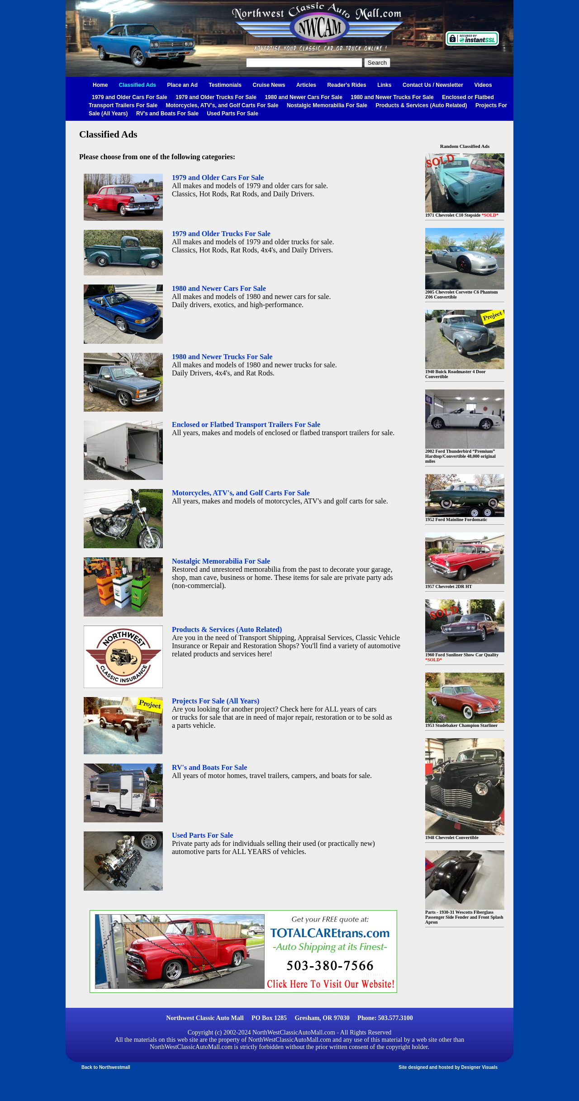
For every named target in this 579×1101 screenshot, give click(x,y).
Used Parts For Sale (232, 113)
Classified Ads (137, 85)
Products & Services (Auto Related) (421, 105)
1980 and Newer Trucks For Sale (392, 97)
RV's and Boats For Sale (167, 113)
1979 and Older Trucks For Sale (216, 97)
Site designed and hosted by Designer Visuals (448, 1067)
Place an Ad (182, 85)
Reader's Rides (346, 85)
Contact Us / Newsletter (433, 85)
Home (100, 85)
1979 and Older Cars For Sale (129, 97)
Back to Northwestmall (105, 1067)
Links (384, 85)
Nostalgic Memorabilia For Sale (327, 105)
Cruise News (268, 85)
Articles (306, 85)
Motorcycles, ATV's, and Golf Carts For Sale (222, 105)
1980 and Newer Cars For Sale (303, 97)
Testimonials (225, 85)
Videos (483, 85)
